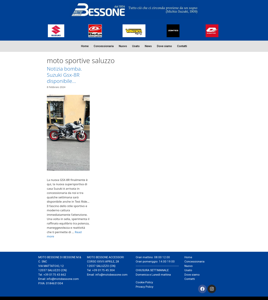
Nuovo (123, 46)
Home (85, 46)
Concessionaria (104, 46)
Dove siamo (164, 46)
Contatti (182, 46)
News (148, 46)
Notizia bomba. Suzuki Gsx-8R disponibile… (64, 74)
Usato (136, 46)
